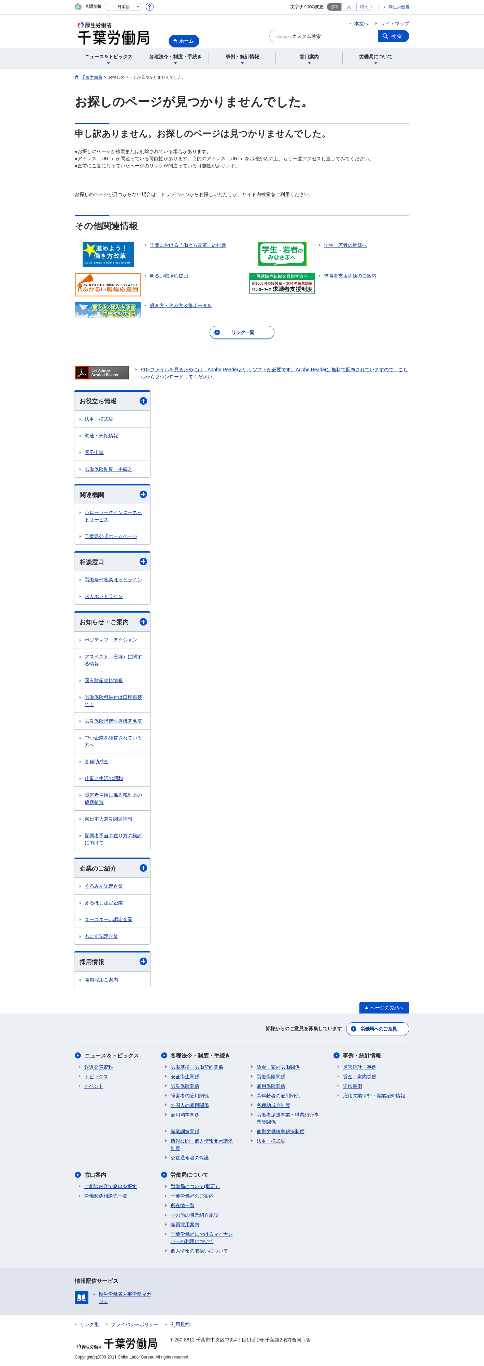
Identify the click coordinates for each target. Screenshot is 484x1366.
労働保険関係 (271, 1076)
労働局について (190, 1175)
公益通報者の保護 (190, 1157)
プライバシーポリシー (135, 1324)
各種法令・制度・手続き (201, 1056)
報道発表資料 (98, 1067)
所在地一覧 (183, 1205)
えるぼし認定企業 (104, 902)
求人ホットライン (104, 596)
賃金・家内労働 (359, 1076)
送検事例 (352, 1086)
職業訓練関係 (185, 1131)
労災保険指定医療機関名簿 (113, 721)
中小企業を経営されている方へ (113, 741)
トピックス (96, 1076)
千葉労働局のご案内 (192, 1196)
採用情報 (113, 961)
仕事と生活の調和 (104, 778)
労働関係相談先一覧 (105, 1196)
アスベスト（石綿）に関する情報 (113, 660)
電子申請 (94, 452)
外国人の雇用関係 (190, 1105)
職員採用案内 (185, 1224)
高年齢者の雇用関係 (278, 1095)
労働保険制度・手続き (108, 469)
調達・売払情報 (101, 435)
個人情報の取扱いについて (199, 1251)
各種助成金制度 (273, 1105)
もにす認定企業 (101, 936)
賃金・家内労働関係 (278, 1067)
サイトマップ (395, 23)
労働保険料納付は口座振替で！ (113, 700)
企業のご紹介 (113, 868)
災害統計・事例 (359, 1067)
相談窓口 (113, 562)
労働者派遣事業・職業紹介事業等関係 (288, 1118)
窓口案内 (95, 1175)
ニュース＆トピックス (111, 1056)
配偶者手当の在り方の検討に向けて (113, 839)
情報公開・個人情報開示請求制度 (202, 1144)
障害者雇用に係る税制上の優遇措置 (113, 798)
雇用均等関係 (185, 1114)
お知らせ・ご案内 (113, 622)
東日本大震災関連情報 (108, 819)
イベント (93, 1086)
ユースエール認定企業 (108, 919)
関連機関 (113, 494)
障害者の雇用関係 (190, 1095)
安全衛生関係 (185, 1076)
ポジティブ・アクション (111, 640)
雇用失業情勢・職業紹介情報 (374, 1095)
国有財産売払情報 (104, 680)
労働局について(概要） (195, 1186)
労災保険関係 (185, 1086)
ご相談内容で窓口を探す (110, 1186)
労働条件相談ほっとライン (113, 580)
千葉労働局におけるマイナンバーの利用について (202, 1237)
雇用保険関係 (271, 1086)
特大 (364, 6)
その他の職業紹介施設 (194, 1215)
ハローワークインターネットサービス (113, 516)
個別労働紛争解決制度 (280, 1131)
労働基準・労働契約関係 (197, 1067)
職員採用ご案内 (101, 979)
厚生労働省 (399, 6)
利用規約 (180, 1324)
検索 (397, 36)
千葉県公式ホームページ (111, 536)
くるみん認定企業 (104, 886)
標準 (334, 6)
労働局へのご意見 (378, 1029)
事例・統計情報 (362, 1056)
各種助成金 (97, 761)
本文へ (361, 23)
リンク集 (89, 1324)
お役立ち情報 (113, 401)
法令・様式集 (99, 419)
